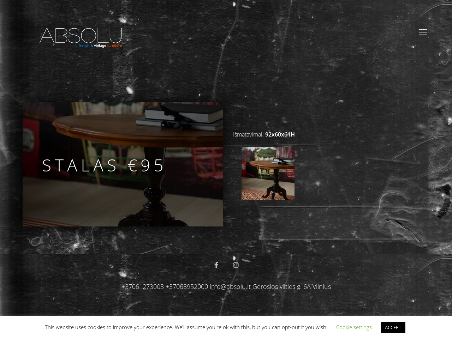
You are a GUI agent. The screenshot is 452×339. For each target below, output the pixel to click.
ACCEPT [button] (393, 327)
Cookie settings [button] (354, 327)
